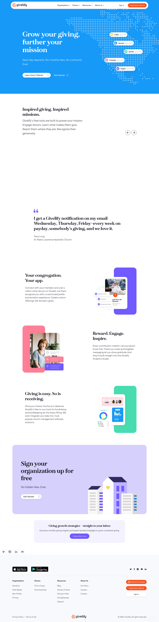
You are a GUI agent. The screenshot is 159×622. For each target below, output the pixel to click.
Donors (75, 5)
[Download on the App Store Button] (21, 569)
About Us (84, 581)
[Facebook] (9, 551)
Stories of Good (63, 590)
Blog (59, 586)
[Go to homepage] (19, 5)
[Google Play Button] (39, 569)
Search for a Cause (136, 582)
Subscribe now (79, 536)
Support (60, 602)
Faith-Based (17, 590)
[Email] (22, 551)
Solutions (16, 586)
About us (98, 5)
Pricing (15, 598)
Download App (40, 590)
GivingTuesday (63, 598)
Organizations (62, 5)
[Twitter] (3, 551)
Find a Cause (39, 586)
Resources (86, 5)
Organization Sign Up (137, 5)
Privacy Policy (18, 617)
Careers (84, 590)
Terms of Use (31, 617)
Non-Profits (17, 594)
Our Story (84, 586)
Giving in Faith (63, 594)
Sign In (121, 5)
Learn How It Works (37, 75)
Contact (84, 594)
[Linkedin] (16, 551)
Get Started (61, 75)
